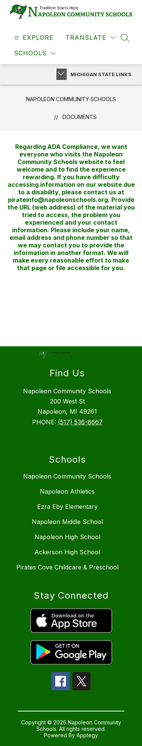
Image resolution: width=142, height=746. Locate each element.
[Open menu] (32, 37)
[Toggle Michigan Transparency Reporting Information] (61, 74)
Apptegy (87, 735)
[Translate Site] (90, 37)
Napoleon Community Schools (71, 99)
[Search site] (125, 37)
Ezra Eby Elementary (67, 506)
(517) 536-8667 (80, 422)
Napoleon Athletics (67, 491)
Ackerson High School (67, 552)
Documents (79, 117)
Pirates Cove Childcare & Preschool (67, 567)
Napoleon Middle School (67, 521)
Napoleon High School (67, 537)
